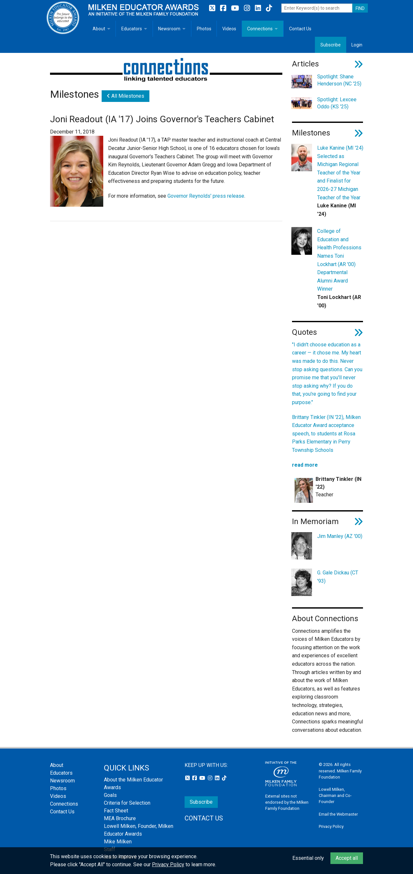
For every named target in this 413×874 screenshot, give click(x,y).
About (99, 28)
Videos (229, 28)
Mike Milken (118, 842)
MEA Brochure (120, 818)
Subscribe (330, 44)
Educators (131, 28)
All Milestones (125, 96)
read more (305, 465)
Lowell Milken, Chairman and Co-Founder (335, 795)
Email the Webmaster (338, 814)
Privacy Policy (331, 826)
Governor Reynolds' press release (205, 196)
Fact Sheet (116, 811)
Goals (110, 795)
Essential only (308, 858)
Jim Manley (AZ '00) (339, 536)
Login (356, 44)
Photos (204, 28)
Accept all (347, 858)
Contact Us (300, 28)
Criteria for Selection (127, 803)
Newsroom (169, 28)
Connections (260, 28)
